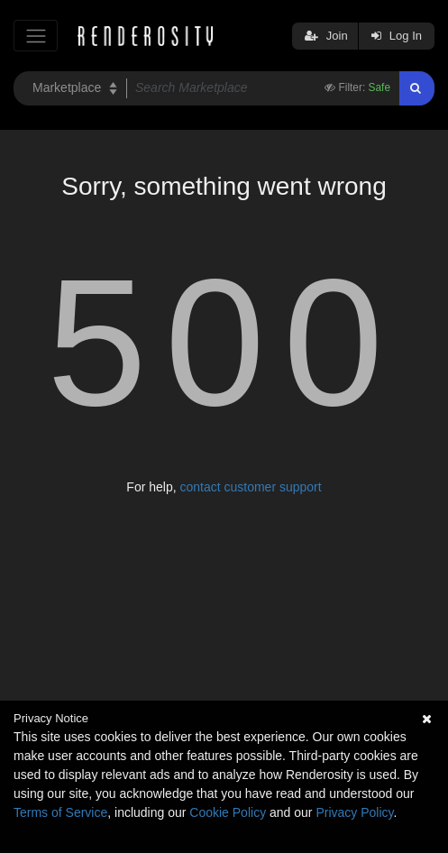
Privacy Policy (354, 812)
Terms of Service (60, 812)
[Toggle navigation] (36, 35)
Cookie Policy (227, 812)
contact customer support (250, 487)
